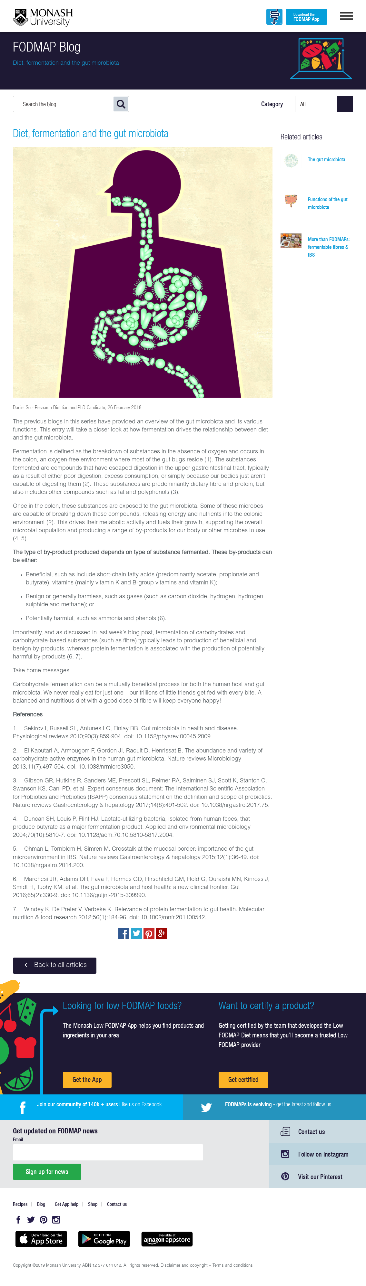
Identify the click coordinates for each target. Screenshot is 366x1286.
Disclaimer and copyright (184, 1266)
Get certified (243, 1079)
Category (272, 104)
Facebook (18, 1220)
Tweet (136, 933)
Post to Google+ (161, 933)
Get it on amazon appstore (167, 1239)
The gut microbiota (326, 159)
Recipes (20, 1204)
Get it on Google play (104, 1239)
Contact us (311, 1132)
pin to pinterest (148, 933)
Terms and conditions (233, 1266)
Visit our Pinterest (320, 1177)
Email (18, 1139)
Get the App (87, 1079)
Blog (41, 1204)
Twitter (30, 1220)
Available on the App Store (41, 1239)
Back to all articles (55, 965)
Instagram (56, 1220)
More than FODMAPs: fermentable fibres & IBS (329, 247)
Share (123, 933)
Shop (92, 1204)
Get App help (66, 1204)
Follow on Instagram (323, 1154)
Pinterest (43, 1220)
